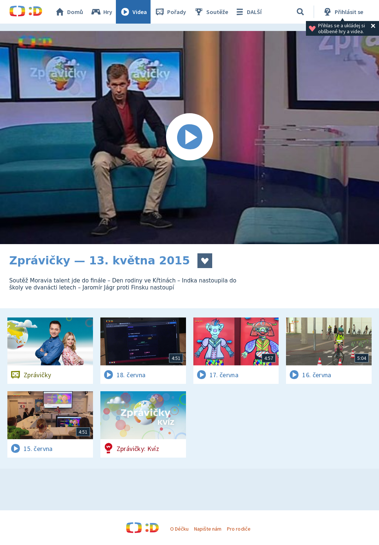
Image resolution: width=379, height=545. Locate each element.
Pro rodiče (238, 528)
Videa (133, 11)
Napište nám (207, 528)
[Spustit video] (189, 137)
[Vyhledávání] (300, 12)
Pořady (170, 11)
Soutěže (210, 11)
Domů (68, 11)
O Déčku (179, 528)
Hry (101, 11)
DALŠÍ (248, 11)
